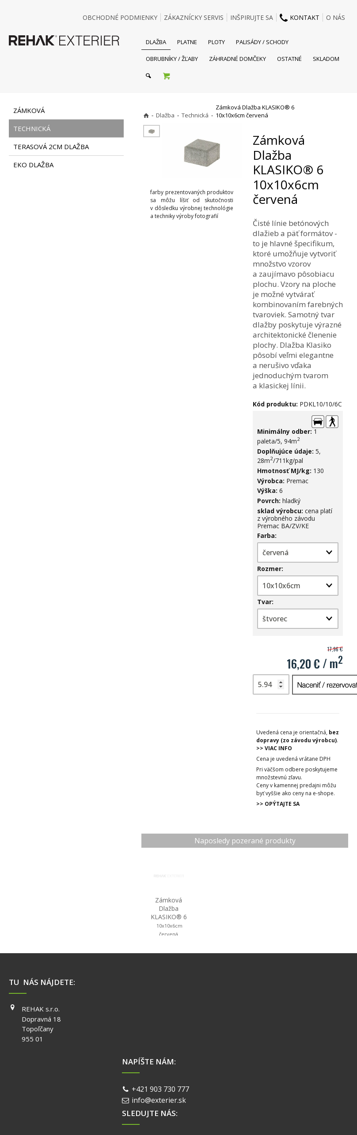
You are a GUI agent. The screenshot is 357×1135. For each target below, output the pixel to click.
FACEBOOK (269, 1008)
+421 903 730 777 (162, 1010)
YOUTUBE (268, 1034)
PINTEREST (270, 1046)
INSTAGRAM (271, 1021)
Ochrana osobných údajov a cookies (240, 1078)
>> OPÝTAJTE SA (278, 804)
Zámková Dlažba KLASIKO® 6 (169, 916)
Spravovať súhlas (314, 1078)
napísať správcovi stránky (155, 1078)
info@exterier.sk (160, 1021)
